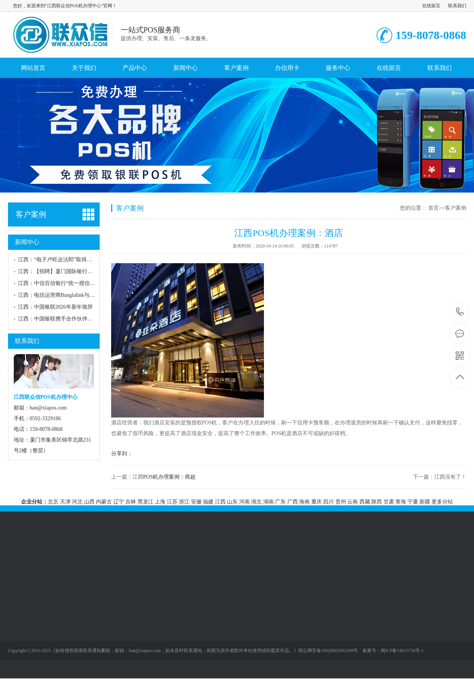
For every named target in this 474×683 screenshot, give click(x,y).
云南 (352, 502)
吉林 (130, 502)
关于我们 (84, 68)
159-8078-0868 (460, 312)
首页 (433, 208)
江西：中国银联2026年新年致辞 (55, 307)
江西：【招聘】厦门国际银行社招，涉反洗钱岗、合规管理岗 (90, 271)
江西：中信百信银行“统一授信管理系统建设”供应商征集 (84, 283)
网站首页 (33, 68)
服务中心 (338, 68)
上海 (160, 502)
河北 (77, 502)
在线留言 (431, 5)
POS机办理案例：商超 (169, 477)
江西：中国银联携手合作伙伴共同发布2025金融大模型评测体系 (93, 319)
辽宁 (118, 502)
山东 (232, 502)
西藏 (364, 502)
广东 (280, 502)
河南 (244, 502)
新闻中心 (185, 68)
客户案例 (236, 68)
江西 (220, 502)
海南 (304, 502)
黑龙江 (146, 502)
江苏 (172, 502)
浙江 (184, 502)
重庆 (316, 502)
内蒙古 (104, 502)
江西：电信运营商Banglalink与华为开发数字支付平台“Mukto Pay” (94, 295)
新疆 (424, 502)
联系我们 (457, 5)
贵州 (340, 502)
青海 (400, 502)
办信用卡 (287, 68)
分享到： (122, 453)
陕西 (376, 502)
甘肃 (388, 502)
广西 (292, 502)
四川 (328, 502)
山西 (89, 502)
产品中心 (135, 68)
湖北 (256, 502)
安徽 (196, 502)
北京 (53, 502)
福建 (208, 502)
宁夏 (413, 502)
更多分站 (442, 502)
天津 (65, 502)
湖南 (268, 502)
